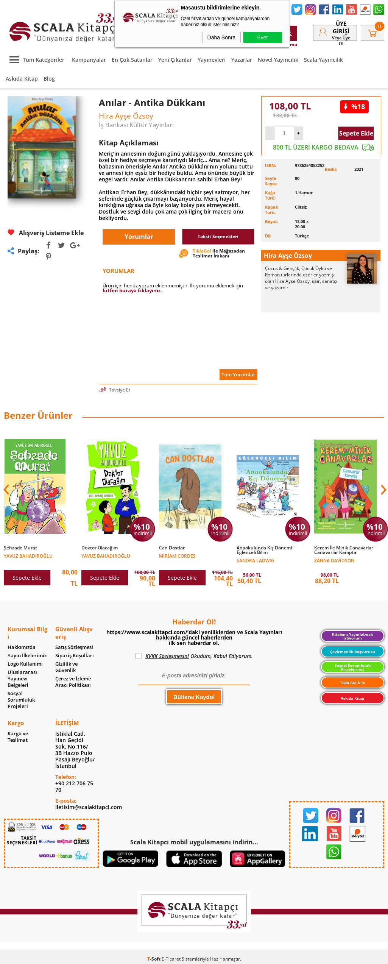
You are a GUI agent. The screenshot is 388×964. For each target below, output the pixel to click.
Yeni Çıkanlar (175, 59)
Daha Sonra (221, 37)
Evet (262, 37)
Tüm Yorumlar (238, 374)
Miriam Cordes (177, 555)
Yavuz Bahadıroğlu (28, 555)
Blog (49, 78)
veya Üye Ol (341, 40)
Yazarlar (241, 59)
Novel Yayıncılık (278, 59)
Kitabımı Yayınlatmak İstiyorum (352, 636)
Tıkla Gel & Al (352, 682)
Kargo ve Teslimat (18, 736)
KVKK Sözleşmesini (167, 656)
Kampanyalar (89, 59)
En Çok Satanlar (132, 59)
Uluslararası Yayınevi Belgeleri (22, 678)
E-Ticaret (171, 959)
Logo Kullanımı (25, 664)
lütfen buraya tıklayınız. (132, 290)
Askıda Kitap (22, 78)
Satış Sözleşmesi (74, 647)
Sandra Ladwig (255, 560)
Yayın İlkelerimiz (27, 655)
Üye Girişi (341, 27)
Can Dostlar (172, 548)
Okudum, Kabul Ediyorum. (194, 656)
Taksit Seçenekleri (218, 236)
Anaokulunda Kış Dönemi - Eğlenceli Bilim (266, 550)
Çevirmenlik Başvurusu (352, 651)
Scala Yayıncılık (323, 59)
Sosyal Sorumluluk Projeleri (21, 700)
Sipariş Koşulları (74, 655)
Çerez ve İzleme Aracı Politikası (73, 681)
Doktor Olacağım (99, 548)
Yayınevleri (212, 59)
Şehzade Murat (20, 548)
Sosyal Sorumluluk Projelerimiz (353, 667)
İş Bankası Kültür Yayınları (136, 125)
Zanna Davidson (334, 560)
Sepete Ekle (356, 133)
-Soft (154, 959)
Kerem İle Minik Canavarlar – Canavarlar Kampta (345, 550)
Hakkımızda (22, 647)
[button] (382, 489)
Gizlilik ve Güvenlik (66, 667)
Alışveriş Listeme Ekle (46, 232)
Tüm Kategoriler (35, 59)
